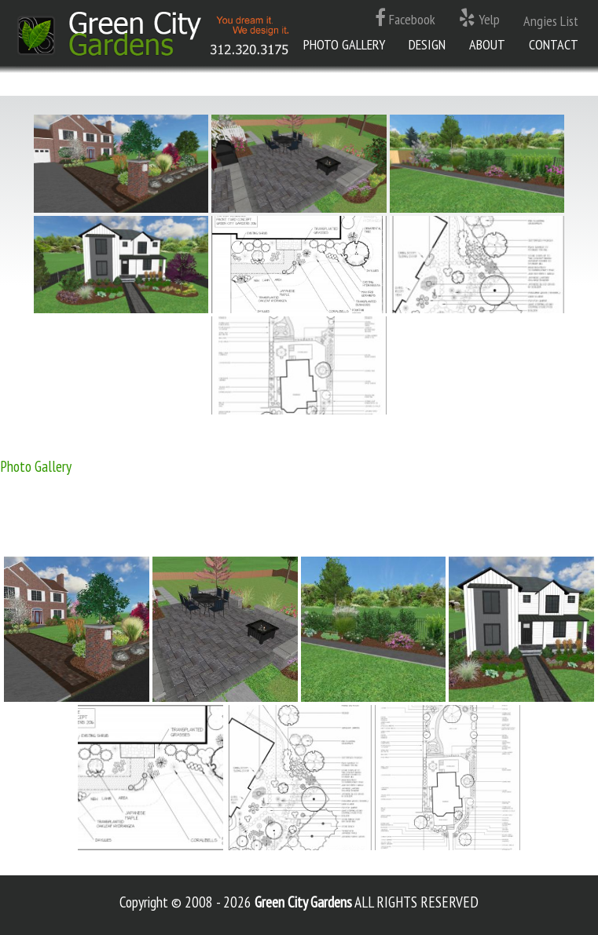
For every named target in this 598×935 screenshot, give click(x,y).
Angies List (550, 21)
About (487, 44)
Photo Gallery (344, 44)
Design (427, 44)
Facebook (405, 18)
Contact (553, 44)
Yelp (479, 18)
